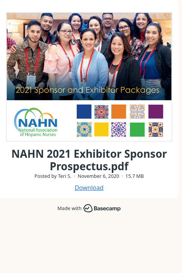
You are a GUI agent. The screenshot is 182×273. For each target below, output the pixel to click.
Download (89, 188)
